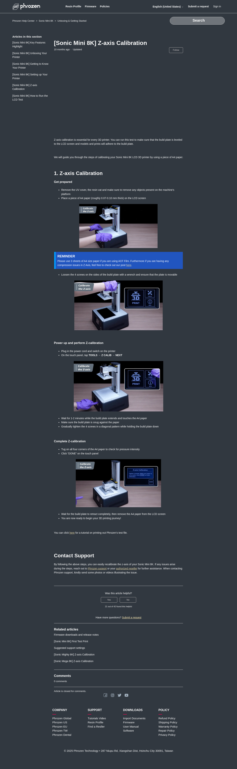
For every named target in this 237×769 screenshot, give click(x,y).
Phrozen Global (61, 718)
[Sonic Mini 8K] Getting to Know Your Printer (30, 65)
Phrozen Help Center (23, 20)
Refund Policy (167, 718)
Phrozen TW (60, 730)
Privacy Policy (167, 734)
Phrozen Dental (61, 734)
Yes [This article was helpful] (109, 600)
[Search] (197, 20)
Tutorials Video (97, 718)
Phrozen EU (59, 726)
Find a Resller (96, 726)
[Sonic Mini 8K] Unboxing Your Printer (29, 55)
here (128, 265)
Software (128, 730)
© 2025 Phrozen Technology (81, 750)
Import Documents (134, 718)
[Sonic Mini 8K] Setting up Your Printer (30, 76)
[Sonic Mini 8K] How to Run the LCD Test (30, 97)
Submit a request (198, 6)
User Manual (131, 726)
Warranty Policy (168, 726)
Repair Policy (166, 730)
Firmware (90, 6)
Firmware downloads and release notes (76, 634)
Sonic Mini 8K (46, 20)
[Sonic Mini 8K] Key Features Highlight (29, 44)
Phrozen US (59, 722)
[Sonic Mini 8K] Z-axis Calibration (24, 87)
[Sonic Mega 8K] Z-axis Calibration (74, 661)
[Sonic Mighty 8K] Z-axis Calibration (74, 654)
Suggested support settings (69, 647)
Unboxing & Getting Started (71, 20)
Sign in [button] (217, 6)
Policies (105, 6)
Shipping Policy (167, 722)
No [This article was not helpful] (128, 600)
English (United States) (168, 6)
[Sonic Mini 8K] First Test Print (71, 641)
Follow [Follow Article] (176, 50)
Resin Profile (73, 6)
